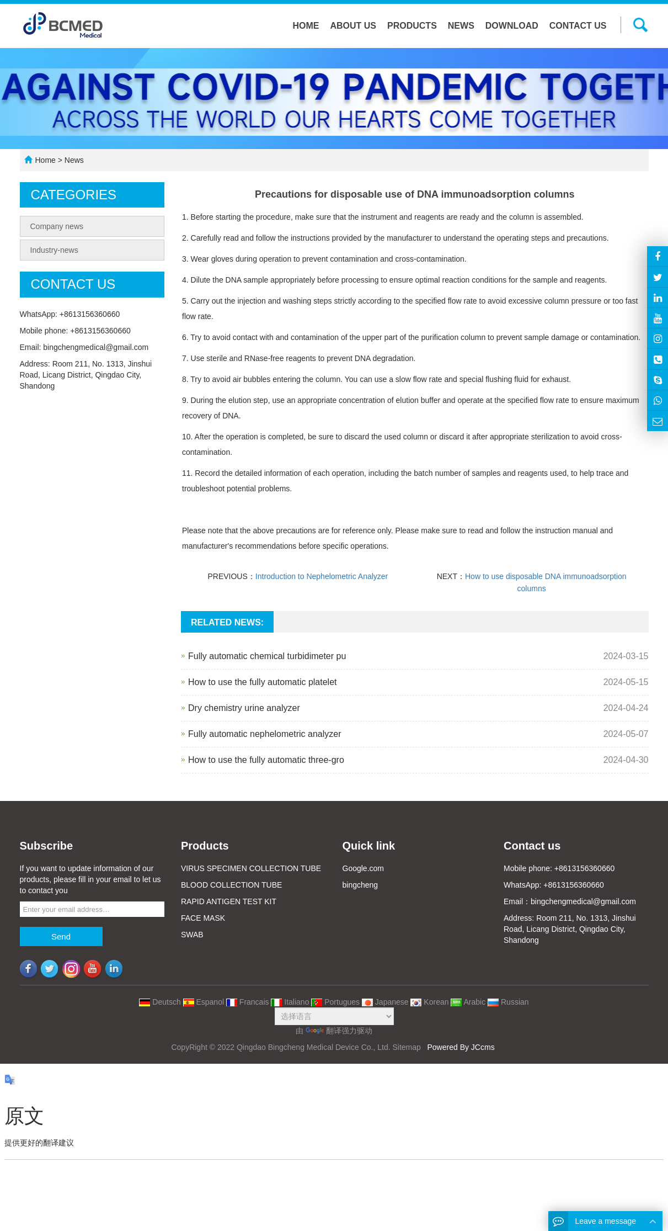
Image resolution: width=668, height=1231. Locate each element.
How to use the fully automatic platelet (262, 682)
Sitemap (406, 1047)
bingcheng (360, 884)
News (461, 25)
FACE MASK (203, 918)
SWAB (192, 934)
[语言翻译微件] (334, 1016)
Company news (57, 226)
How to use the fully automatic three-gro (266, 760)
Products (412, 25)
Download (511, 25)
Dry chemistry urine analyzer (244, 708)
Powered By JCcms (461, 1047)
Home (305, 25)
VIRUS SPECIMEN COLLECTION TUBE (251, 868)
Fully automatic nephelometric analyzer (264, 734)
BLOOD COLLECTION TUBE (231, 884)
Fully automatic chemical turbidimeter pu (267, 656)
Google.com (363, 868)
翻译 (323, 1030)
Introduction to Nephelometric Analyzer (321, 576)
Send (61, 936)
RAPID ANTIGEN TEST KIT (228, 901)
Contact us (578, 25)
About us (353, 25)
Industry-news (54, 250)
